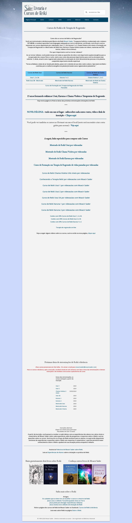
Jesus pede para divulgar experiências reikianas (66, 503)
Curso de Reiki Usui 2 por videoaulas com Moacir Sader (66, 191)
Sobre (42, 20)
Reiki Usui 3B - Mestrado (34, 81)
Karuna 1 (58, 398)
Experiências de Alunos (56, 452)
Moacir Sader (68, 41)
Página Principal (31, 20)
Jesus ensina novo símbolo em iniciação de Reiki (66, 505)
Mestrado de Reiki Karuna (64, 81)
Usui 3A (58, 395)
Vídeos (87, 20)
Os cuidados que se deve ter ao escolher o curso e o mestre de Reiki (66, 499)
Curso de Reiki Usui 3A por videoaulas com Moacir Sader (66, 197)
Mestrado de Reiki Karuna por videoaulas (66, 158)
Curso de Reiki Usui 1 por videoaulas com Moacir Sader (66, 185)
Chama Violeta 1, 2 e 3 (95, 78)
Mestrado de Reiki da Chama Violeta (95, 82)
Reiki (60, 20)
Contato (95, 20)
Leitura (51, 20)
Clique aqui (71, 115)
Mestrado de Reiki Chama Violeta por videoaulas (65, 151)
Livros (69, 20)
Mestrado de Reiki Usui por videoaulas (66, 145)
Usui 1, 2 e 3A (34, 78)
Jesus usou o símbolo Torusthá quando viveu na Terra (66, 501)
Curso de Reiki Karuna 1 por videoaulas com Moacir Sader (65, 204)
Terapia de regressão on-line (66, 227)
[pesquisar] (94, 12)
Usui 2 (58, 388)
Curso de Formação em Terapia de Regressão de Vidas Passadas (64, 87)
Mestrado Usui (60, 403)
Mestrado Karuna (61, 406)
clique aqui (91, 233)
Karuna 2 (58, 401)
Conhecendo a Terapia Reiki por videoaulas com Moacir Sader (66, 179)
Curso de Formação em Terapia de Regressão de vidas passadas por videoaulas (66, 165)
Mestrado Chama (61, 409)
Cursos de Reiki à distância (88, 508)
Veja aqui (74, 125)
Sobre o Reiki (76, 510)
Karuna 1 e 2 (64, 78)
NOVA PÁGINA (35, 111)
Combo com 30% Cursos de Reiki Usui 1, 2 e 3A (66, 216)
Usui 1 (58, 386)
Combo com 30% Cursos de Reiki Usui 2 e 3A (66, 219)
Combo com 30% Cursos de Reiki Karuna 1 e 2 (66, 222)
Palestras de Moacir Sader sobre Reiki (69, 450)
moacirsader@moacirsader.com (86, 367)
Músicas (77, 20)
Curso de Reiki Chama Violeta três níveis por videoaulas (66, 173)
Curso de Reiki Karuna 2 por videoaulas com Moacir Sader (65, 210)
